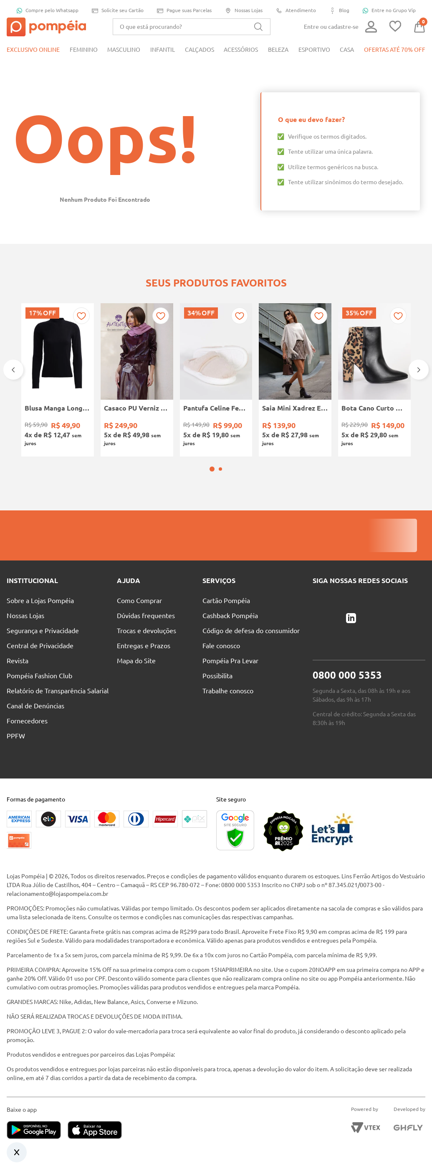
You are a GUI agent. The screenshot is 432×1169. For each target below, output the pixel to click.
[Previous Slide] (13, 370)
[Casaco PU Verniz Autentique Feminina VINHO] (137, 380)
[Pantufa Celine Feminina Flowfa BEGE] (216, 380)
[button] (212, 469)
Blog (339, 11)
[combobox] (191, 26)
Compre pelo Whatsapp (47, 10)
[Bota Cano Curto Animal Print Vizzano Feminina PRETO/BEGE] (374, 380)
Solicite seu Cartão (118, 11)
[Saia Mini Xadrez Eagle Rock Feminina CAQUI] (295, 380)
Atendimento (296, 11)
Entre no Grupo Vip (389, 10)
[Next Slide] (419, 370)
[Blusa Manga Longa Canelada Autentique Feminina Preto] (57, 380)
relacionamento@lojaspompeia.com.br (57, 893)
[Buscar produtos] (258, 27)
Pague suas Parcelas (184, 11)
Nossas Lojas (244, 11)
